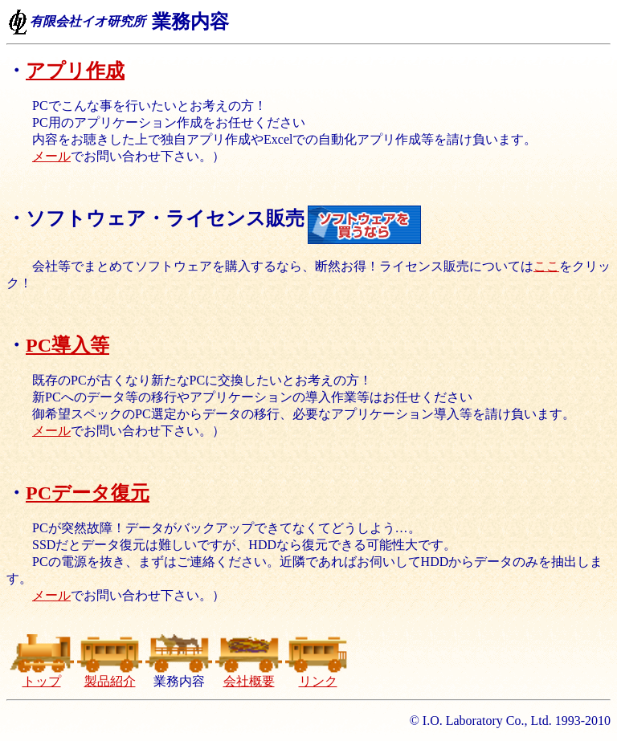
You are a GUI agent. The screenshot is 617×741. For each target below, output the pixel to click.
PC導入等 (67, 345)
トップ (41, 675)
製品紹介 (109, 675)
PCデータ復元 (87, 492)
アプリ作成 (75, 70)
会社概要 (248, 675)
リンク (317, 675)
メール (51, 156)
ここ (546, 266)
